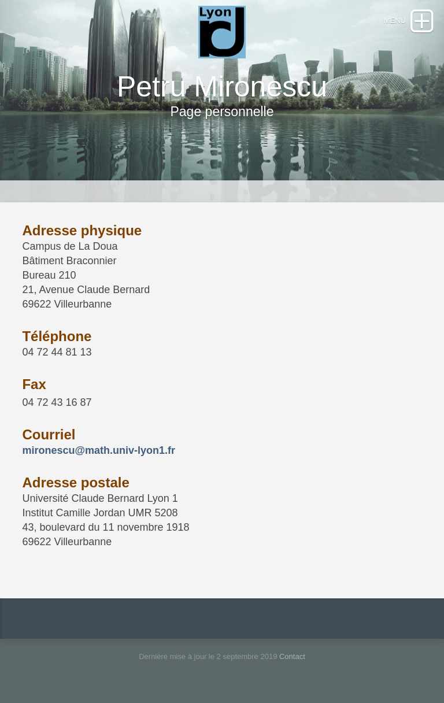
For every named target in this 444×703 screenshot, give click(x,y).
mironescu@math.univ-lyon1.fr (98, 450)
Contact (292, 656)
